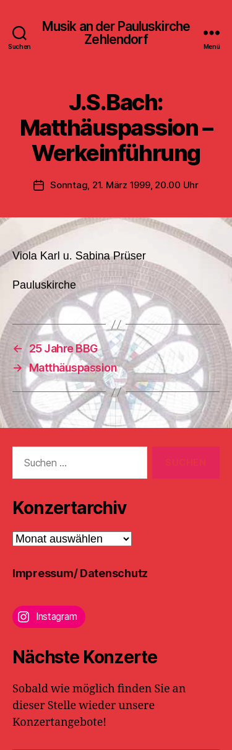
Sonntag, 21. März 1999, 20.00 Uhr (124, 185)
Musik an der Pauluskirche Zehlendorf (116, 33)
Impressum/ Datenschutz (80, 573)
